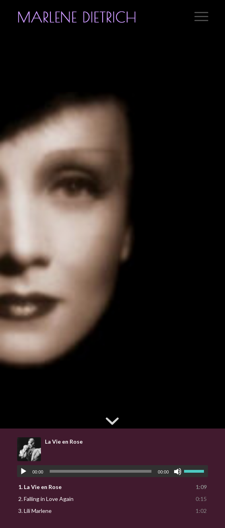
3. (35, 510)
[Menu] (197, 16)
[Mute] (178, 471)
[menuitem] (197, 16)
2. (46, 498)
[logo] (93, 16)
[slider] (100, 471)
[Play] (23, 471)
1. (40, 486)
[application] (112, 471)
